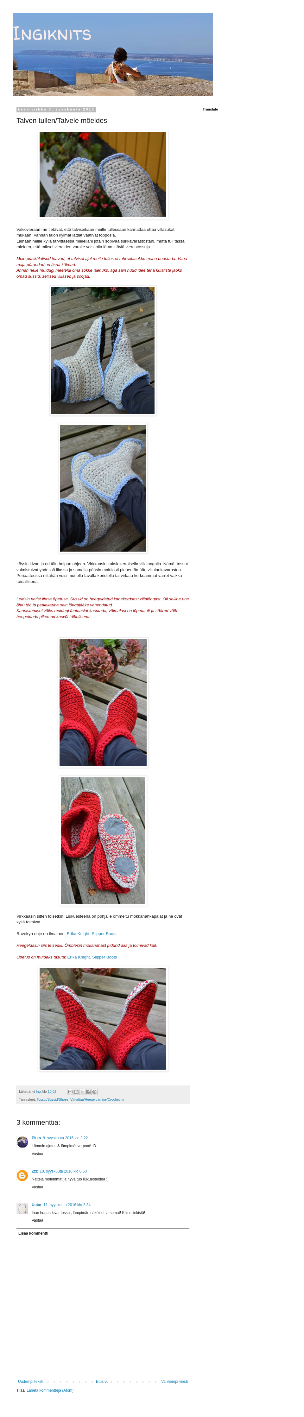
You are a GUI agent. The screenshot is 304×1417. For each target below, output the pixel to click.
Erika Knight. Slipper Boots (92, 933)
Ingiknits (52, 33)
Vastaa (37, 1154)
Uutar (36, 1205)
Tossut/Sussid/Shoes (52, 1099)
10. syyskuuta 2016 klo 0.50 (63, 1171)
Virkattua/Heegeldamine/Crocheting (97, 1099)
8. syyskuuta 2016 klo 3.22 (65, 1138)
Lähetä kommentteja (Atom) (50, 1390)
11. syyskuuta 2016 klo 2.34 (67, 1205)
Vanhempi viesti (174, 1381)
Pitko (36, 1138)
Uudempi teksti (30, 1381)
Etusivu (102, 1381)
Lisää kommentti (33, 1233)
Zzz (35, 1171)
